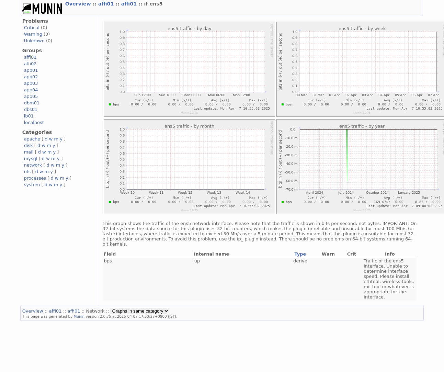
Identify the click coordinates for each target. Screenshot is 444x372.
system (32, 184)
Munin (79, 316)
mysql (30, 158)
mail (29, 152)
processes (35, 178)
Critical (31, 27)
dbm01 (32, 102)
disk (28, 145)
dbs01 (31, 109)
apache (32, 139)
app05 (31, 96)
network (33, 165)
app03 (31, 83)
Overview (79, 4)
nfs (27, 171)
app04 (31, 89)
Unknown (34, 40)
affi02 (30, 63)
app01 (31, 70)
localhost (34, 122)
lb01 (29, 116)
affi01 (106, 4)
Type (300, 254)
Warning (33, 34)
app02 (31, 76)
